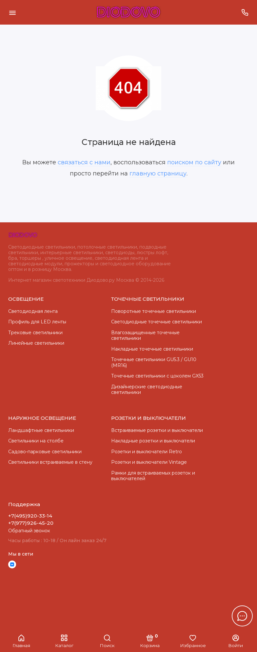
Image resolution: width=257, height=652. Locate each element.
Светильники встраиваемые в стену (50, 462)
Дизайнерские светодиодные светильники (146, 390)
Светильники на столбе (36, 441)
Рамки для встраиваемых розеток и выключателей (153, 476)
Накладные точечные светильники (152, 349)
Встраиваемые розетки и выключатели (157, 430)
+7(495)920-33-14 (30, 516)
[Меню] (12, 12)
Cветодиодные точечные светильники (156, 322)
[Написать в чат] (242, 616)
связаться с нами (84, 162)
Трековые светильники (35, 333)
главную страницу (158, 173)
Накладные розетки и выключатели (153, 441)
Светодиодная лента (33, 311)
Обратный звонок (29, 531)
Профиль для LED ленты (37, 322)
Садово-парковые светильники (45, 452)
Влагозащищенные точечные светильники (145, 335)
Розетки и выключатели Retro (146, 452)
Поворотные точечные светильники (153, 311)
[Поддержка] (244, 12)
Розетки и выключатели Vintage (149, 462)
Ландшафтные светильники (41, 430)
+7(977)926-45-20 (30, 523)
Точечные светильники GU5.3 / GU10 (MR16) (153, 362)
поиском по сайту (194, 162)
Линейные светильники (36, 343)
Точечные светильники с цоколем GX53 (157, 376)
